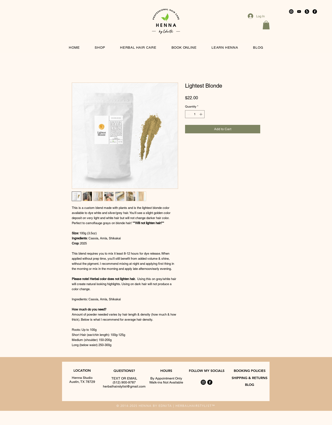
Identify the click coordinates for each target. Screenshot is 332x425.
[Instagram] (291, 11)
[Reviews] (307, 11)
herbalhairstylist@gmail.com (124, 386)
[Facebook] (315, 11)
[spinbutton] (195, 114)
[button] (266, 25)
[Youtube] (299, 11)
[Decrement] (188, 114)
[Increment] (201, 114)
